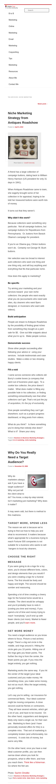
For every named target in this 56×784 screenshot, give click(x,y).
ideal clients (31, 778)
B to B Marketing (13, 16)
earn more (30, 623)
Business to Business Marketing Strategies (29, 438)
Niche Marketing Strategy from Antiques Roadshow (23, 117)
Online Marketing (13, 29)
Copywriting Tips (14, 55)
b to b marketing (18, 440)
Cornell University (29, 163)
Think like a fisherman (34, 762)
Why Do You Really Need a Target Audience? (22, 457)
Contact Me (13, 84)
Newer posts (43, 104)
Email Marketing (13, 42)
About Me (13, 78)
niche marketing (30, 440)
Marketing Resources (13, 68)
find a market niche (19, 778)
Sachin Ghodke (22, 773)
